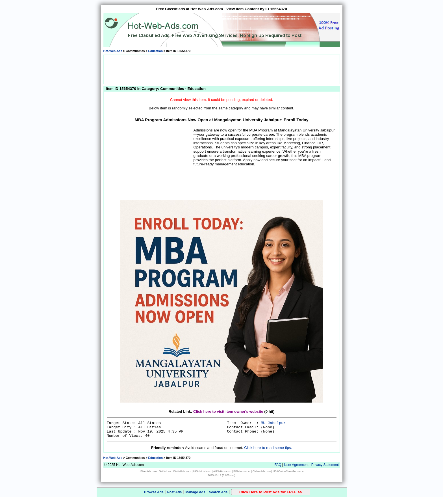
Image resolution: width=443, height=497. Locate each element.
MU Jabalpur (273, 423)
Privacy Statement (325, 465)
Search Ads (218, 492)
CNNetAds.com (262, 471)
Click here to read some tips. (268, 448)
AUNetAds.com (222, 471)
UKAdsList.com (202, 471)
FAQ (277, 465)
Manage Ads (195, 492)
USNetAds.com (148, 471)
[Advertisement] (221, 69)
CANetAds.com (182, 471)
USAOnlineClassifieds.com (288, 471)
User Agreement (296, 465)
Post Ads (174, 492)
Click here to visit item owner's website (228, 411)
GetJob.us (165, 471)
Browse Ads (154, 492)
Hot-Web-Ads (112, 51)
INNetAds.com (241, 471)
